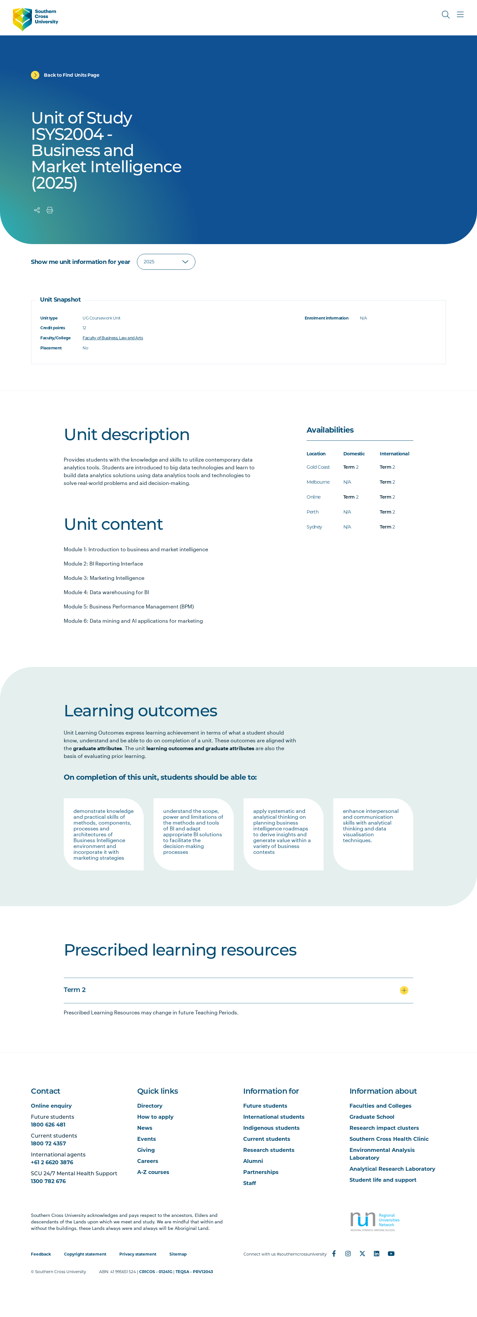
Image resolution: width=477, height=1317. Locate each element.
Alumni (253, 1161)
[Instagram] (348, 1253)
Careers (147, 1161)
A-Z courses (153, 1172)
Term (349, 467)
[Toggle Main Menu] (460, 14)
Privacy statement (137, 1254)
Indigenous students (271, 1128)
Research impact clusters (384, 1128)
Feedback (41, 1254)
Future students (265, 1106)
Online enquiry (51, 1106)
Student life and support (383, 1180)
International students (274, 1117)
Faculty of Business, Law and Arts (113, 337)
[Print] (49, 210)
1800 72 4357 (48, 1144)
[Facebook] (334, 1253)
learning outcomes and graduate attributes (200, 748)
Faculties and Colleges (381, 1106)
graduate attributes (97, 748)
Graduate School (372, 1117)
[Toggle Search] (446, 14)
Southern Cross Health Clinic (389, 1139)
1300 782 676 (48, 1181)
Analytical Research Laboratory (392, 1169)
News (144, 1128)
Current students (266, 1139)
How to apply (155, 1117)
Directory (150, 1106)
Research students (269, 1150)
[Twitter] (362, 1253)
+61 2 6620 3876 (52, 1162)
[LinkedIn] (377, 1253)
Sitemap (178, 1254)
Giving (146, 1150)
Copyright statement (85, 1254)
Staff (249, 1183)
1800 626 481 (48, 1125)
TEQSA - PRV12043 (194, 1271)
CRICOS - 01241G (155, 1271)
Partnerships (261, 1172)
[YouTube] (391, 1253)
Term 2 (75, 990)
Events (146, 1139)
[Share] (37, 210)
